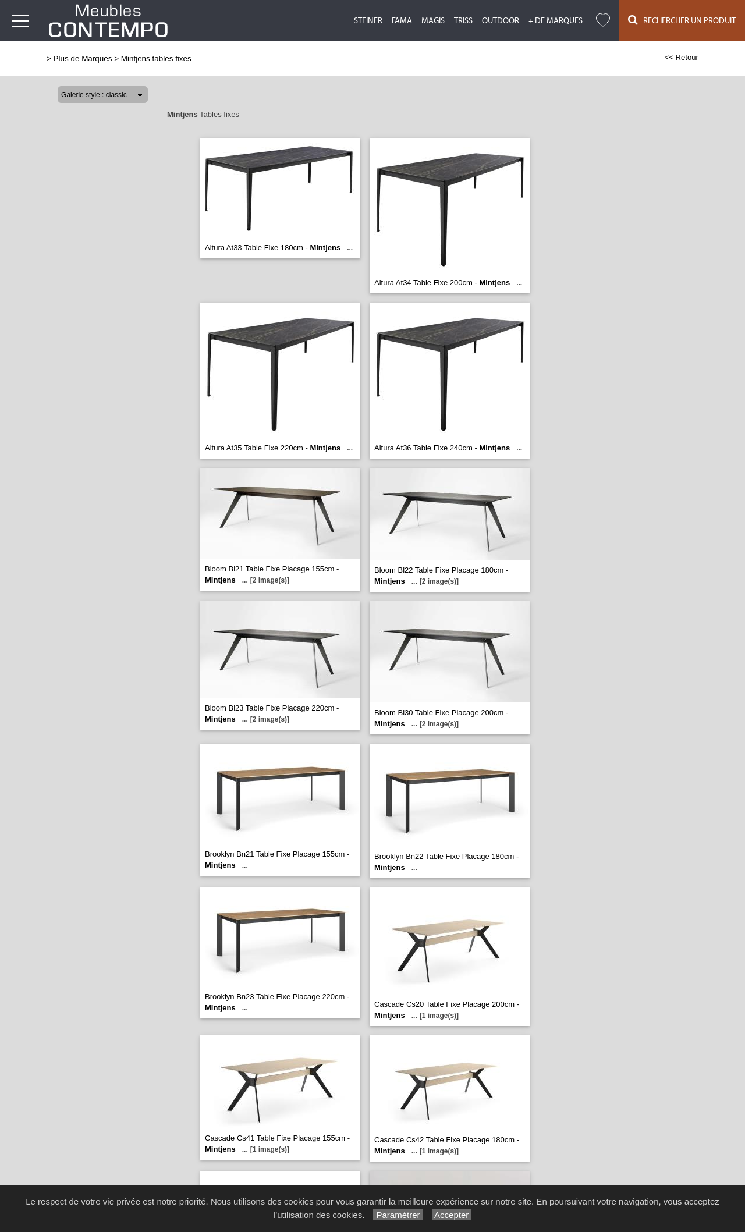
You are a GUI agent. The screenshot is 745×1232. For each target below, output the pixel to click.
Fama (402, 21)
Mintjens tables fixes (156, 58)
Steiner (368, 21)
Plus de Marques (83, 58)
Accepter (451, 1215)
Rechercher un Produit (682, 20)
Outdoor (500, 21)
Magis (433, 21)
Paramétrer (398, 1215)
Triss (463, 21)
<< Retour (681, 57)
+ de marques (555, 21)
